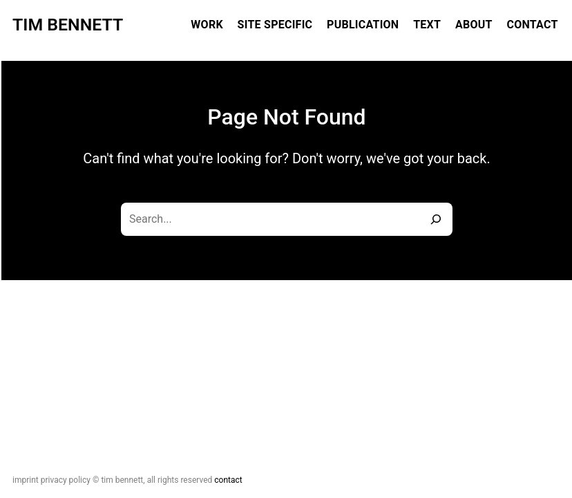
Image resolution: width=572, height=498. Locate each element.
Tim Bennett (67, 25)
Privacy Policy (65, 480)
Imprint (25, 480)
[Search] (436, 219)
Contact (228, 480)
